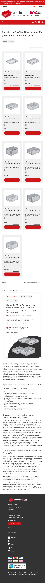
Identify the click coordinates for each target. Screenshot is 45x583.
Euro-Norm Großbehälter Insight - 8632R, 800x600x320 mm (33, 164)
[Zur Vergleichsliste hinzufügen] (8, 71)
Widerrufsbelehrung (14, 572)
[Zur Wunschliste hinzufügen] (5, 71)
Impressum (19, 574)
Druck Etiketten (11, 530)
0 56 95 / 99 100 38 (15, 515)
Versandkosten (16, 85)
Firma (43, 6)
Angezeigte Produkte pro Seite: (30, 282)
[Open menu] (2, 22)
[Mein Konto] (36, 22)
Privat (40, 6)
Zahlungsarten (27, 572)
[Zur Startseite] (22, 13)
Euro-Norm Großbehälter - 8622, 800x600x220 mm (11, 119)
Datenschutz (34, 572)
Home (3, 27)
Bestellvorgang (12, 574)
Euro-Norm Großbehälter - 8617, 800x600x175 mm (32, 74)
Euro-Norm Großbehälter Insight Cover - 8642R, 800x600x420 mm (12, 258)
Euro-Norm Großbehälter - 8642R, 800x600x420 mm (12, 164)
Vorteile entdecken (8, 41)
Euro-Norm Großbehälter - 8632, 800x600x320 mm (32, 119)
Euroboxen (8, 27)
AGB (8, 572)
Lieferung (21, 572)
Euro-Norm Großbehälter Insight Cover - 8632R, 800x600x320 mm (12, 211)
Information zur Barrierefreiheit (29, 574)
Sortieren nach (25, 49)
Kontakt (9, 534)
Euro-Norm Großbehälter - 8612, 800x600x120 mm (11, 74)
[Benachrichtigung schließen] (44, 1)
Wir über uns (10, 529)
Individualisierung (12, 532)
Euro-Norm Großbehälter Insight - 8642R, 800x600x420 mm (33, 211)
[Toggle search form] (33, 22)
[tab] (12, 296)
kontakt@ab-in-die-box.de (10, 487)
